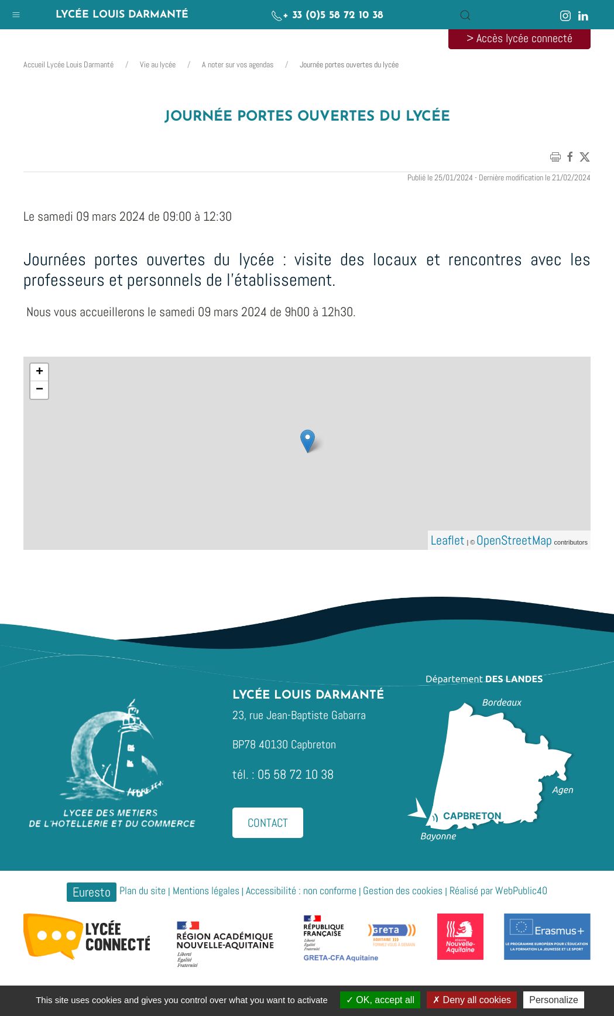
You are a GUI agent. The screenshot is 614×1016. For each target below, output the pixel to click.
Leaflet (448, 540)
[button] (16, 12)
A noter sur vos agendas (237, 64)
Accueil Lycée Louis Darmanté (68, 64)
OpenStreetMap (514, 540)
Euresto (92, 892)
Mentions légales (206, 890)
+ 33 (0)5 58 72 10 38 (327, 15)
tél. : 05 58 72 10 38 (283, 774)
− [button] (39, 390)
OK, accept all (380, 1000)
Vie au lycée (158, 64)
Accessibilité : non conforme (301, 890)
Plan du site (142, 890)
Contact (268, 822)
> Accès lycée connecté (519, 38)
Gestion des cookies (403, 890)
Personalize (553, 1000)
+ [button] (39, 372)
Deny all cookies (472, 1000)
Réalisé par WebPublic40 (498, 890)
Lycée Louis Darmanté (122, 15)
